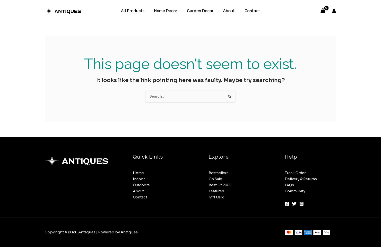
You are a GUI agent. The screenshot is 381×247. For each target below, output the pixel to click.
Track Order (295, 173)
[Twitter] (294, 204)
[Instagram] (301, 204)
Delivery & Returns (301, 179)
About (227, 11)
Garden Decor (200, 11)
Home (138, 173)
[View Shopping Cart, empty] (323, 11)
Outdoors (142, 185)
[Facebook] (287, 204)
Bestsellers (219, 173)
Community (296, 191)
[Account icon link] (334, 11)
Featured (217, 191)
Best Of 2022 (220, 185)
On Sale (216, 179)
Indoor (139, 179)
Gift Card (217, 197)
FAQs (289, 185)
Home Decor (167, 11)
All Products (136, 11)
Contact (248, 11)
